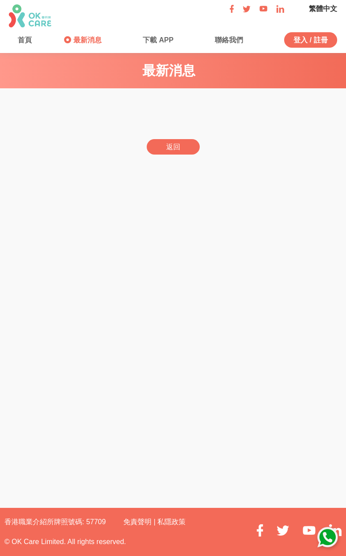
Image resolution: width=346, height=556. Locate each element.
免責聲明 (138, 522)
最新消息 (86, 40)
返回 (173, 147)
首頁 (24, 40)
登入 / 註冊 (310, 40)
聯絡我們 (228, 40)
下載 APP (157, 40)
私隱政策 (171, 522)
